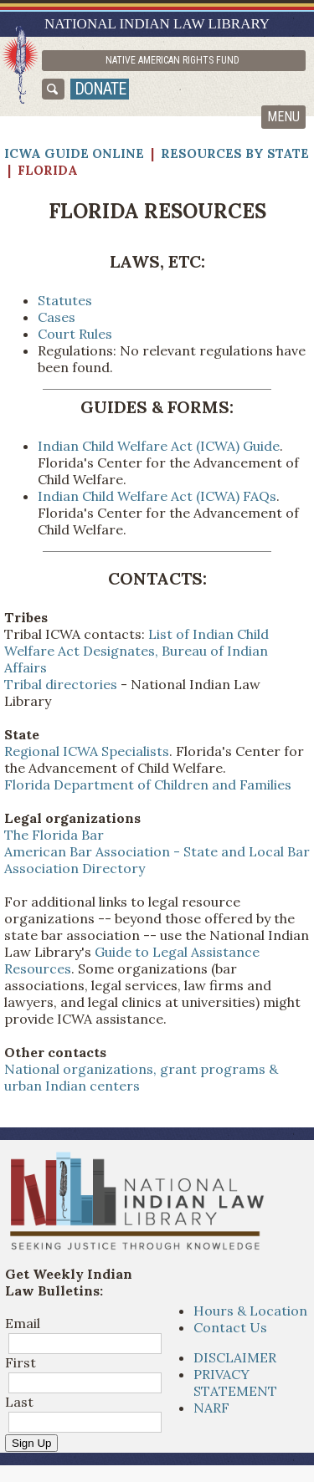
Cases (56, 317)
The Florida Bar (54, 834)
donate (100, 89)
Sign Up (31, 1443)
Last (19, 1401)
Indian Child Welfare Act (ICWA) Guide (159, 445)
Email (22, 1323)
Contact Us (230, 1327)
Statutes (65, 300)
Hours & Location (250, 1310)
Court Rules (75, 333)
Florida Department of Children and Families (147, 784)
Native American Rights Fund (172, 60)
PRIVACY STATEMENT (235, 1382)
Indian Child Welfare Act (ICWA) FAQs (157, 496)
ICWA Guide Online (74, 153)
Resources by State (235, 153)
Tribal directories (60, 684)
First (20, 1362)
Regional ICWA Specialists (86, 751)
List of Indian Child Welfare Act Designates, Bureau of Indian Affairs (136, 651)
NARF (211, 1407)
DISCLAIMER (234, 1357)
